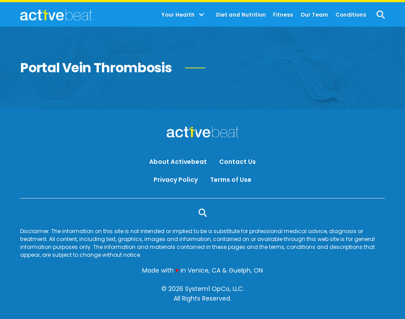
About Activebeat (178, 161)
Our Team (314, 15)
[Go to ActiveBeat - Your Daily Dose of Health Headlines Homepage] (56, 15)
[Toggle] (202, 14)
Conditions (350, 15)
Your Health (178, 15)
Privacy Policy (176, 179)
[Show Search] (381, 15)
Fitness (283, 15)
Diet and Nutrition (241, 15)
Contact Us (237, 161)
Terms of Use (230, 179)
